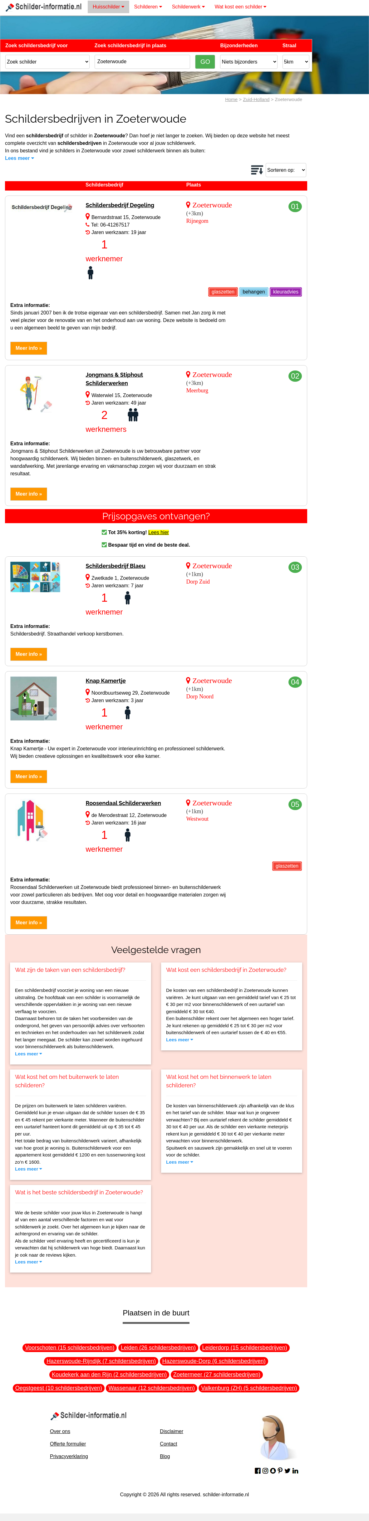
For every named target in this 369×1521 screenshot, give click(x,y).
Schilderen (148, 6)
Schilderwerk (188, 6)
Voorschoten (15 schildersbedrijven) (69, 1348)
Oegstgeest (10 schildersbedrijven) (58, 1388)
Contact (168, 1444)
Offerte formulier (68, 1444)
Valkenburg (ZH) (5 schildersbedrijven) (249, 1388)
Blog (165, 1456)
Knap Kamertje (105, 680)
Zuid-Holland (256, 99)
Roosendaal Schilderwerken (123, 803)
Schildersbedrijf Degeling (120, 205)
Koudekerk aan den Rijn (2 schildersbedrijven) (109, 1374)
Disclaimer (171, 1431)
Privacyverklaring (69, 1456)
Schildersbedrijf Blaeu (115, 566)
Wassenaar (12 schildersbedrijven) (151, 1388)
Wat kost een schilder (241, 6)
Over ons (60, 1431)
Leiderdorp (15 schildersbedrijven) (244, 1348)
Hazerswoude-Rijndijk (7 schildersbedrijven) (101, 1361)
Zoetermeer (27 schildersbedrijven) (216, 1374)
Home (231, 99)
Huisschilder (108, 6)
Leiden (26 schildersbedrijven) (158, 1348)
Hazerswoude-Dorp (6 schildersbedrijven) (214, 1361)
